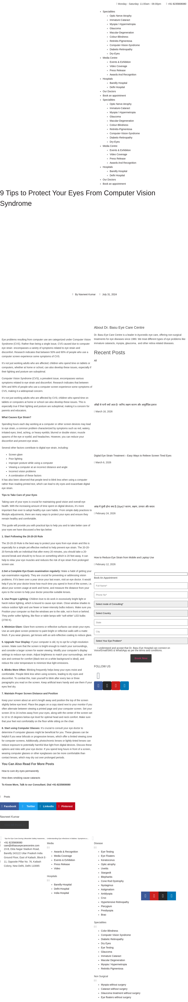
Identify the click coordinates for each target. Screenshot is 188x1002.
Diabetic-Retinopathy (121, 49)
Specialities (109, 11)
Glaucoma (115, 28)
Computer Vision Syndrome (116, 935)
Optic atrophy (108, 864)
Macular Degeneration (113, 960)
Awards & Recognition (66, 851)
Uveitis (104, 868)
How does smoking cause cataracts (21, 777)
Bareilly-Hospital (63, 884)
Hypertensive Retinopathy (115, 902)
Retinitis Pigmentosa (112, 968)
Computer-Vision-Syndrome (125, 45)
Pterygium (106, 906)
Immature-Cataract (120, 20)
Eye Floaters (108, 855)
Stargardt (106, 872)
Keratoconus (108, 860)
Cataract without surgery (114, 988)
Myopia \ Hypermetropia (123, 24)
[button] (9, 806)
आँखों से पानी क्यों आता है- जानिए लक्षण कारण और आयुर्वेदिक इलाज (125, 404)
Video (57, 868)
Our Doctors (109, 91)
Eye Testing (107, 947)
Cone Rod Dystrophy (112, 881)
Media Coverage (63, 855)
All (95, 360)
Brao (103, 914)
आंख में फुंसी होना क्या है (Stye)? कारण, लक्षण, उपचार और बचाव (124, 506)
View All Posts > (14, 824)
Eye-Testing (107, 851)
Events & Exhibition (120, 62)
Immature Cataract (111, 956)
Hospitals (108, 78)
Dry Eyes (106, 943)
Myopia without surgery (113, 984)
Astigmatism (107, 889)
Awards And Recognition (123, 74)
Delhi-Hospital (61, 888)
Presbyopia (107, 910)
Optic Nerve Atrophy (120, 15)
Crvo (103, 897)
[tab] (70, 845)
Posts (7, 796)
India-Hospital (61, 893)
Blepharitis (106, 876)
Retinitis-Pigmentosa (121, 41)
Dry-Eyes (115, 53)
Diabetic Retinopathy (112, 939)
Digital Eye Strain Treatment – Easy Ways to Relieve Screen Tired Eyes (132, 455)
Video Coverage (118, 66)
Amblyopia (106, 893)
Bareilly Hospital (118, 83)
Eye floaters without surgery (116, 997)
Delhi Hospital (117, 87)
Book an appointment (114, 95)
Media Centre (110, 57)
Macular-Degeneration (122, 32)
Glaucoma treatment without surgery (120, 993)
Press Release (118, 70)
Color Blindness (109, 930)
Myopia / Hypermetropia (114, 964)
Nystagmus (107, 885)
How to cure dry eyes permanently (20, 771)
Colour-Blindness (119, 36)
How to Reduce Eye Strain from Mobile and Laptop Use (124, 557)
